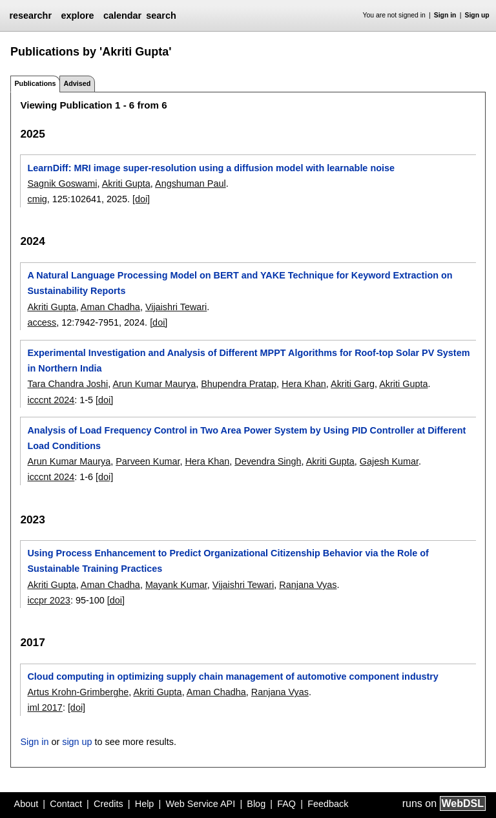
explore (77, 15)
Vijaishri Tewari (176, 307)
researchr (30, 15)
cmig (36, 199)
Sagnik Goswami (62, 183)
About (26, 804)
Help (144, 804)
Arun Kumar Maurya (154, 384)
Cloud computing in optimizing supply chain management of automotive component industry (232, 676)
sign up (77, 742)
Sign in (445, 15)
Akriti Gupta (126, 183)
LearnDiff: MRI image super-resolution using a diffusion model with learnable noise (211, 168)
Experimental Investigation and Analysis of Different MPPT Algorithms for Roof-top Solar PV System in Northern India (248, 360)
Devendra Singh (267, 461)
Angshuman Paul (190, 183)
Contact (66, 804)
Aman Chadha (110, 307)
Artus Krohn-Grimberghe (78, 692)
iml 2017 (44, 707)
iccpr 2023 (48, 600)
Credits (108, 804)
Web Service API (200, 804)
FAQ (286, 804)
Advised (76, 83)
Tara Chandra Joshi (67, 384)
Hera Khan (304, 384)
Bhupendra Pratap (238, 384)
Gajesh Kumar (389, 461)
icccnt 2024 (50, 400)
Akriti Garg (353, 384)
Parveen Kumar (148, 461)
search (161, 15)
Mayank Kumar (176, 585)
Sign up (477, 15)
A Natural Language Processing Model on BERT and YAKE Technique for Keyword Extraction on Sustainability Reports (239, 283)
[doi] (141, 199)
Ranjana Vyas (307, 585)
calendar (122, 15)
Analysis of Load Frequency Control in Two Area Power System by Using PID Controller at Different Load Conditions (246, 438)
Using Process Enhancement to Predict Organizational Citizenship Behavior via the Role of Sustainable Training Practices (227, 561)
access (41, 322)
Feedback (327, 804)
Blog (256, 804)
